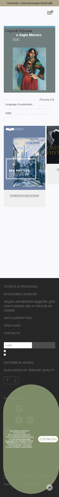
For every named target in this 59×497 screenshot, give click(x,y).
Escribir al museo (19, 362)
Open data (12, 325)
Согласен (48, 439)
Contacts (12, 333)
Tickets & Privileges (21, 286)
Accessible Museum (20, 294)
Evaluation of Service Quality (29, 370)
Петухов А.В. (47, 99)
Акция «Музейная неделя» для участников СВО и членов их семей (29, 306)
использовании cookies (17, 440)
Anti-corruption (18, 318)
